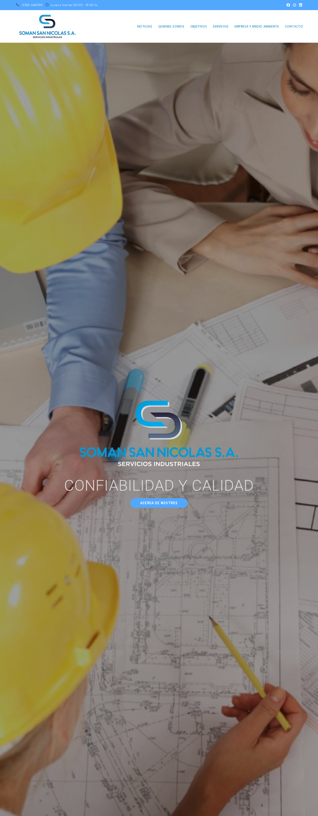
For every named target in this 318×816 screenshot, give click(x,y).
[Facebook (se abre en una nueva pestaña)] (288, 5)
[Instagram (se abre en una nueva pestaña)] (295, 5)
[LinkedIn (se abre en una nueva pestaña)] (300, 5)
